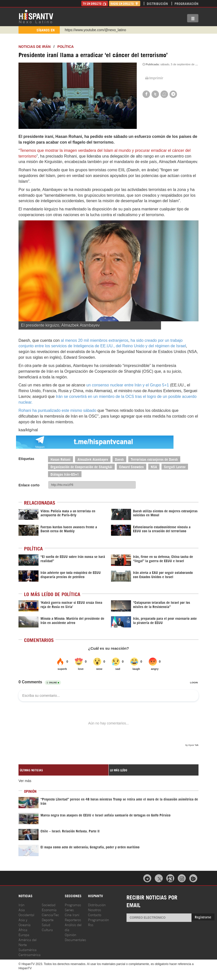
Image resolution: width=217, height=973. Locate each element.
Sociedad (49, 904)
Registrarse (203, 917)
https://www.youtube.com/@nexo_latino (95, 30)
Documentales (75, 939)
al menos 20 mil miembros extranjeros (94, 340)
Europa (23, 934)
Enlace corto (29, 485)
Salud (46, 924)
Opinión (70, 934)
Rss (90, 924)
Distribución (157, 3)
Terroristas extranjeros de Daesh (154, 459)
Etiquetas (26, 459)
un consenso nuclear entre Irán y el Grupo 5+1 (127, 385)
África (22, 929)
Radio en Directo (124, 3)
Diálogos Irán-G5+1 (64, 474)
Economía (49, 909)
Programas (73, 904)
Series (69, 909)
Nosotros (94, 909)
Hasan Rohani (60, 459)
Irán (21, 904)
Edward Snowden (131, 466)
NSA (154, 466)
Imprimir (153, 78)
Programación (186, 3)
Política (66, 47)
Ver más (24, 781)
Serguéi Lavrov (175, 466)
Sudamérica (27, 949)
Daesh (119, 459)
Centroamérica (29, 954)
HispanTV (36, 16)
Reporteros (73, 919)
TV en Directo (94, 3)
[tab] (63, 770)
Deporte (48, 919)
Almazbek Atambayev (93, 459)
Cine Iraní (72, 914)
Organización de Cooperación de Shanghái (81, 466)
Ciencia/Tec (50, 914)
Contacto (94, 914)
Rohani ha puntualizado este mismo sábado (57, 410)
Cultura (47, 929)
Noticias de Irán (34, 47)
